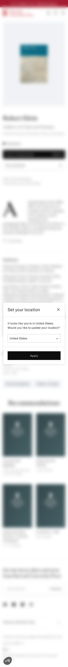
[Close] (58, 309)
